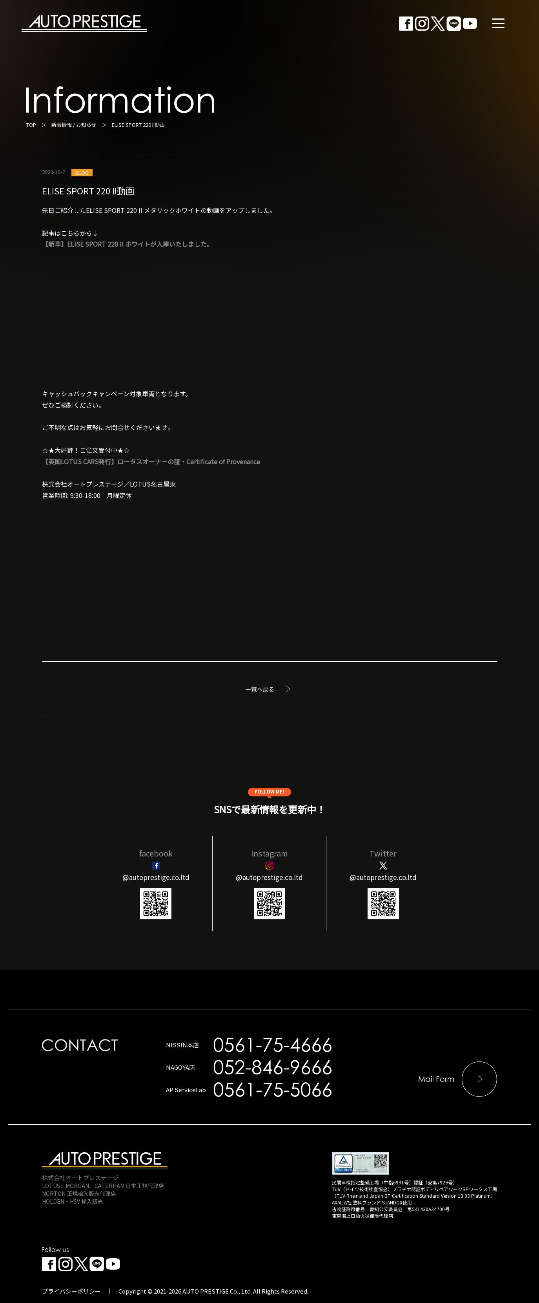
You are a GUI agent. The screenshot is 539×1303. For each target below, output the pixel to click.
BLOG (82, 172)
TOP (31, 124)
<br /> (120, 560)
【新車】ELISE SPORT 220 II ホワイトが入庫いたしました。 (127, 244)
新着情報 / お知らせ (74, 124)
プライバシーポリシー (71, 1291)
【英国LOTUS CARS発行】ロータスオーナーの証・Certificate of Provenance (151, 461)
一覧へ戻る (260, 689)
